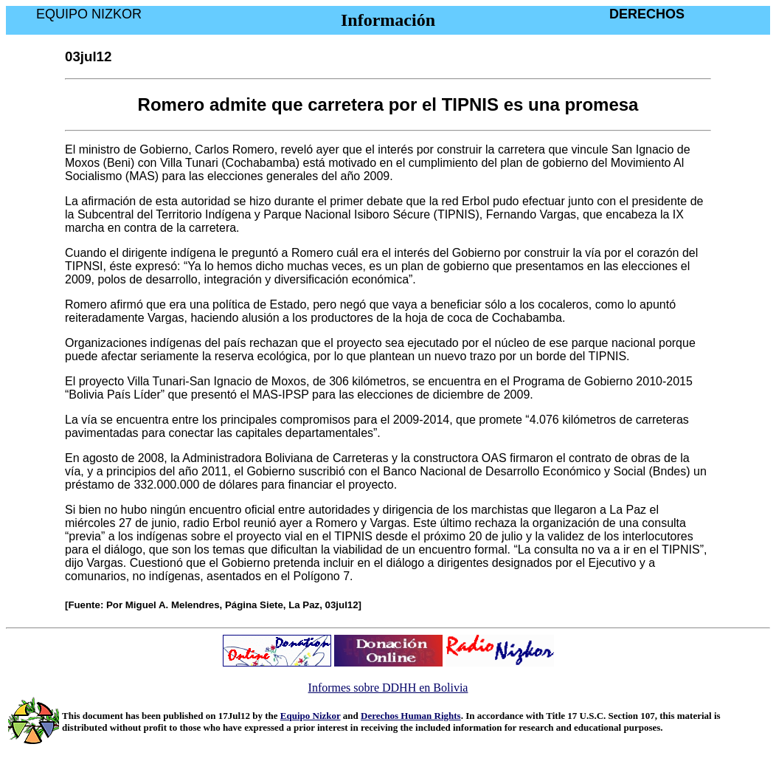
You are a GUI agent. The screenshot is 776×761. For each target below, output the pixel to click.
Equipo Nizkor (310, 715)
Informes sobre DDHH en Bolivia (388, 687)
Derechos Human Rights (411, 715)
